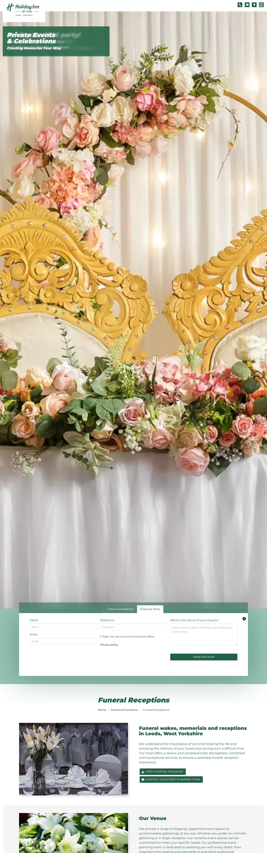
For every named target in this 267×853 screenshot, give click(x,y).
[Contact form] (247, 4)
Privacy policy (109, 644)
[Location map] (254, 4)
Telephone (107, 620)
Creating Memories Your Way (34, 48)
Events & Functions (124, 709)
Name (34, 620)
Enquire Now (204, 657)
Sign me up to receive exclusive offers (127, 636)
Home (102, 709)
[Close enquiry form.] (244, 618)
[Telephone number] (240, 4)
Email (33, 634)
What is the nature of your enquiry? (194, 620)
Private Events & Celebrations (31, 38)
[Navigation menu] (261, 4)
